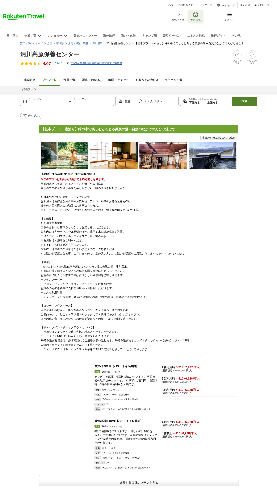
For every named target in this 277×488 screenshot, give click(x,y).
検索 (244, 101)
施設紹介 (29, 80)
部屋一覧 (69, 80)
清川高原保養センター (50, 54)
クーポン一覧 (173, 80)
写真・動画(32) (91, 80)
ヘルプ (170, 5)
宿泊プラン (29, 89)
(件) (58, 63)
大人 (147, 101)
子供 (157, 101)
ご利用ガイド (185, 5)
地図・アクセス (118, 80)
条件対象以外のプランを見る (139, 482)
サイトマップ (204, 5)
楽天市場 (245, 5)
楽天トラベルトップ (31, 43)
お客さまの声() (146, 80)
